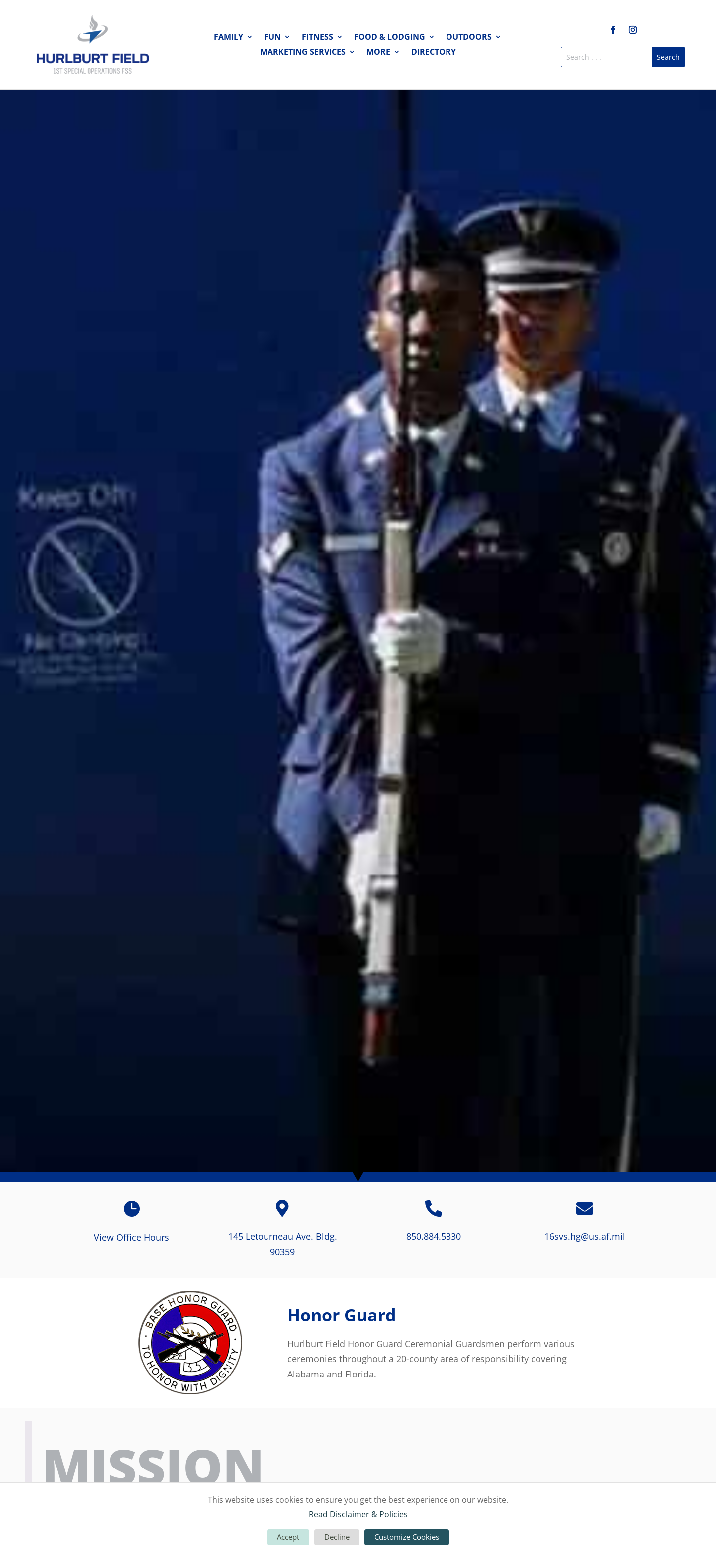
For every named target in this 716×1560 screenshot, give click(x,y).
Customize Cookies (406, 1537)
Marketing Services (303, 52)
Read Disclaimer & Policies (358, 1514)
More (378, 52)
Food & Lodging (389, 37)
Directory (433, 52)
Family (228, 37)
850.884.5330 (433, 1236)
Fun (272, 37)
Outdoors (469, 37)
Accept (288, 1537)
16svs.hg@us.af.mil (584, 1236)
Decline (337, 1537)
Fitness (317, 37)
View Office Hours (131, 1237)
